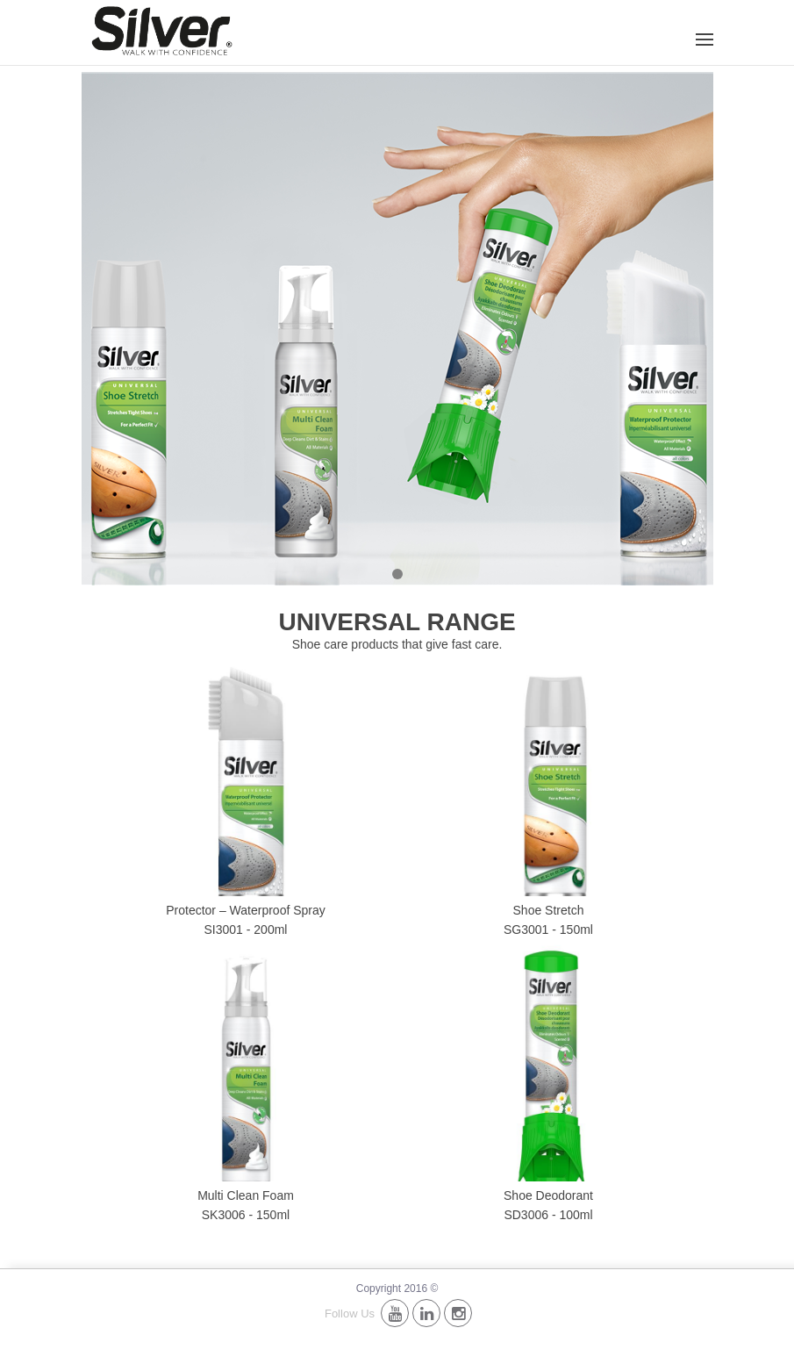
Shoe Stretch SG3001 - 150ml (548, 920)
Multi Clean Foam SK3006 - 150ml (245, 1205)
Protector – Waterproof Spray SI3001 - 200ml (245, 920)
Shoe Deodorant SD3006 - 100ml (548, 1205)
